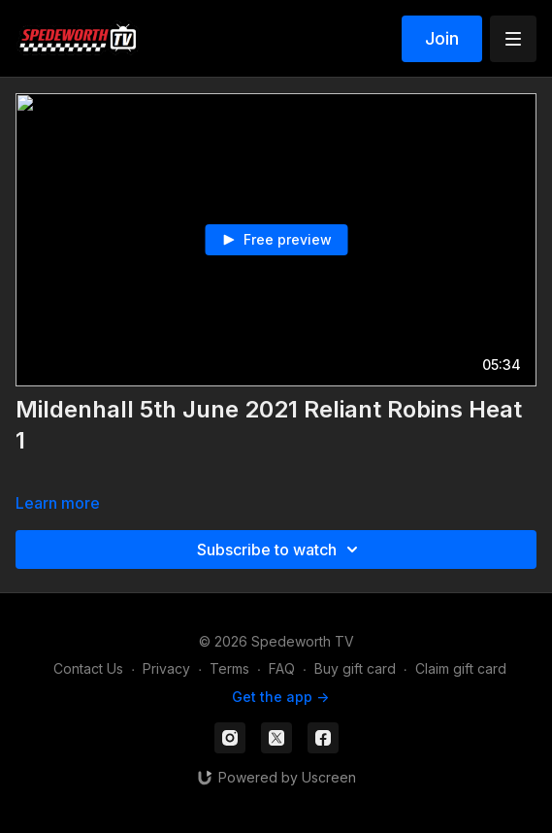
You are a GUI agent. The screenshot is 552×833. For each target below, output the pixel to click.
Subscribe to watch (280, 549)
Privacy (166, 668)
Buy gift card (355, 668)
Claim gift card (460, 668)
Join (442, 38)
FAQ (282, 668)
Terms (229, 668)
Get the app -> (280, 696)
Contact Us (88, 668)
